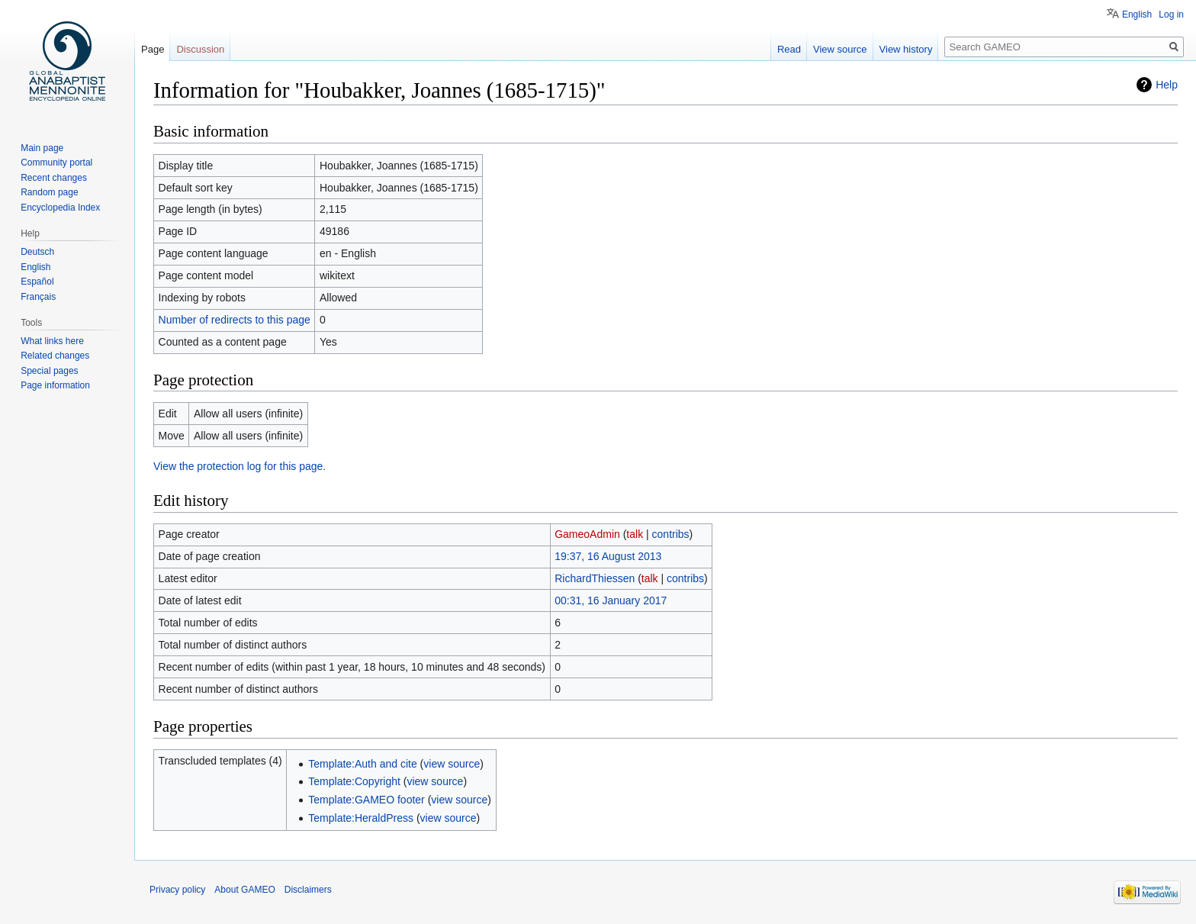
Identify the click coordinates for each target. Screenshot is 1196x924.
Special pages (49, 370)
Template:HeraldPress (360, 818)
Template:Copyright (354, 781)
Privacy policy (177, 889)
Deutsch (37, 251)
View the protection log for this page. (239, 466)
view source (451, 764)
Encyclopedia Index (60, 207)
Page (152, 49)
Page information (55, 385)
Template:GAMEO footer (366, 800)
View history (906, 49)
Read (789, 49)
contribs (671, 534)
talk (634, 534)
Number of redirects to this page (234, 320)
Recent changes (54, 177)
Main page (42, 148)
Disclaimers (308, 889)
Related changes (55, 355)
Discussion (200, 49)
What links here (52, 341)
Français (38, 296)
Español (37, 281)
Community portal (56, 162)
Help (1167, 85)
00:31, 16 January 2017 (611, 600)
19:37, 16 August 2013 (608, 556)
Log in (1171, 14)
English (1137, 14)
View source (840, 49)
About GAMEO (244, 889)
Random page (49, 192)
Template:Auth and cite (362, 764)
